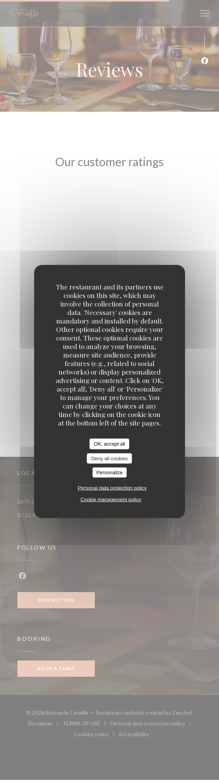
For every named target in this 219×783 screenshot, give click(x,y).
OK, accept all (109, 444)
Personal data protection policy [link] (112, 487)
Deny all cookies (109, 458)
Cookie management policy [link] (110, 499)
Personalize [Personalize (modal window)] (109, 472)
